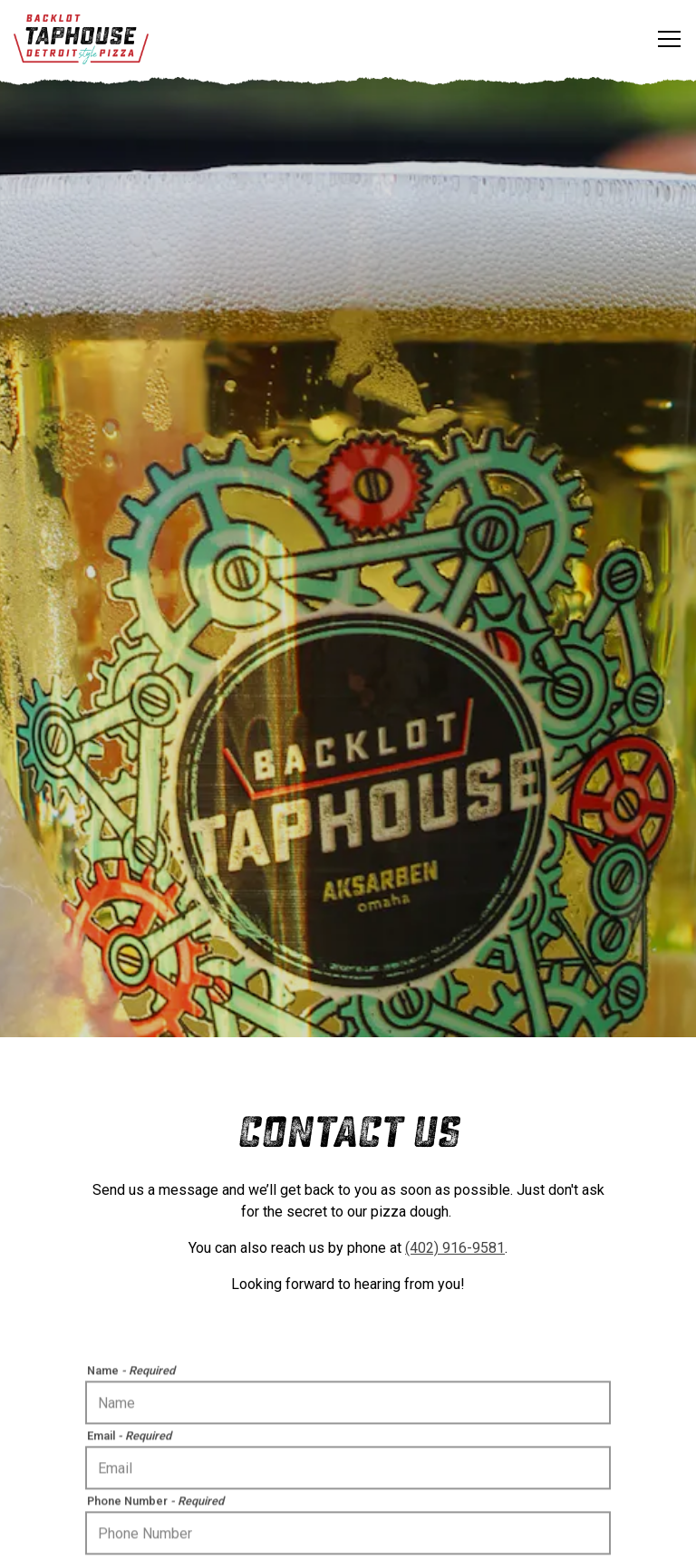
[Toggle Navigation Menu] (669, 39)
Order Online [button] (348, 1487)
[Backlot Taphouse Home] (82, 38)
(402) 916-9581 (455, 1193)
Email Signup (348, 1535)
